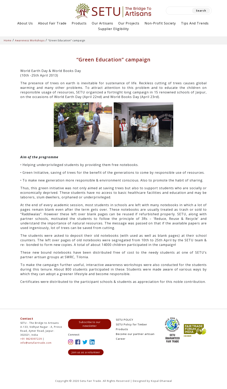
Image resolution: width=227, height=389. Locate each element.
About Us (25, 23)
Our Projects (128, 23)
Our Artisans (102, 23)
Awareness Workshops (30, 40)
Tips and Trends (195, 23)
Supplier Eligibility (113, 29)
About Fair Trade (52, 23)
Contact (26, 318)
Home (8, 40)
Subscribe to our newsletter (89, 324)
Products (79, 23)
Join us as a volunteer (86, 352)
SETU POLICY (124, 319)
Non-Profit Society (160, 23)
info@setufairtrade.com (36, 342)
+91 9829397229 (31, 338)
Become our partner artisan (135, 334)
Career (120, 338)
